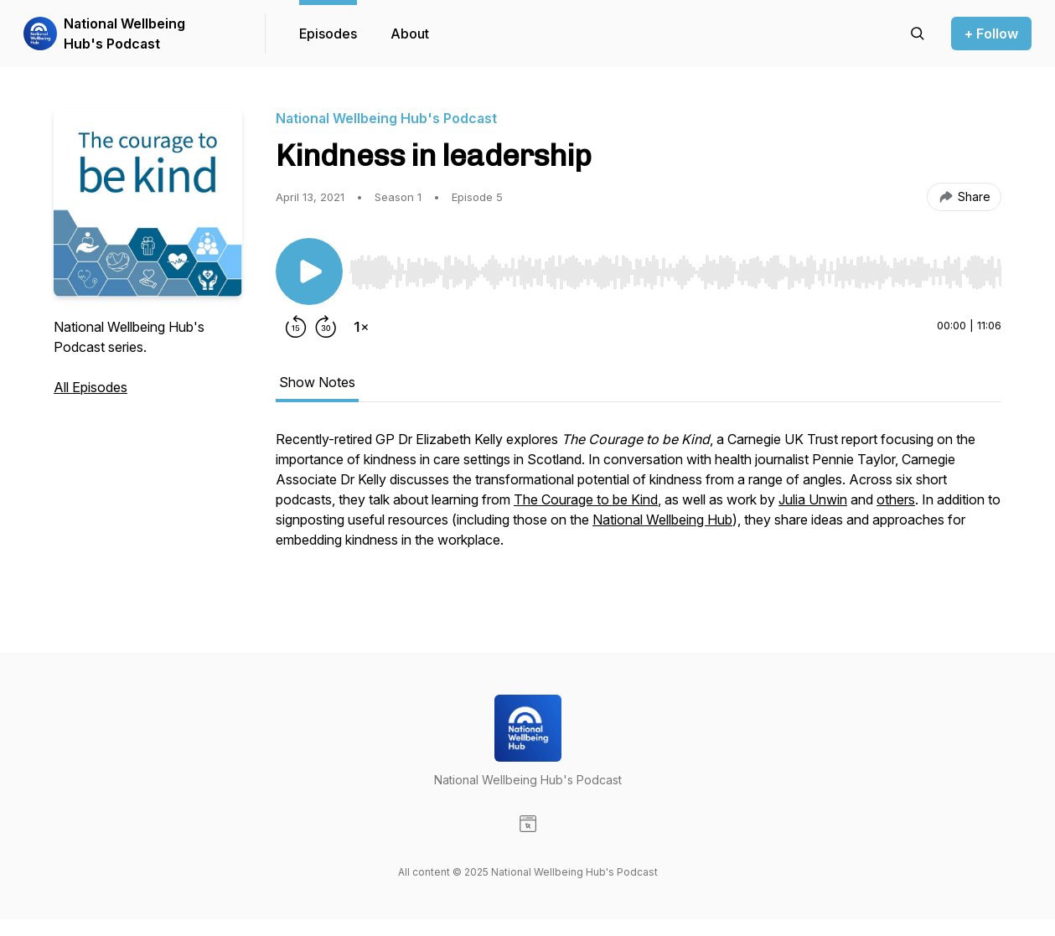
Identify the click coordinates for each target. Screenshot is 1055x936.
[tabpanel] (638, 508)
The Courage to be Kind (586, 499)
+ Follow (991, 33)
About (409, 33)
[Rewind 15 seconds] (296, 327)
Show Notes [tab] (317, 382)
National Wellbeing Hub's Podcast (124, 33)
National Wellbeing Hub (662, 519)
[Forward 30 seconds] (326, 327)
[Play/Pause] (309, 271)
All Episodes (90, 387)
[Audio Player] (675, 267)
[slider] (675, 272)
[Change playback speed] (361, 327)
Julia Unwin (812, 499)
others (896, 499)
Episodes (328, 33)
